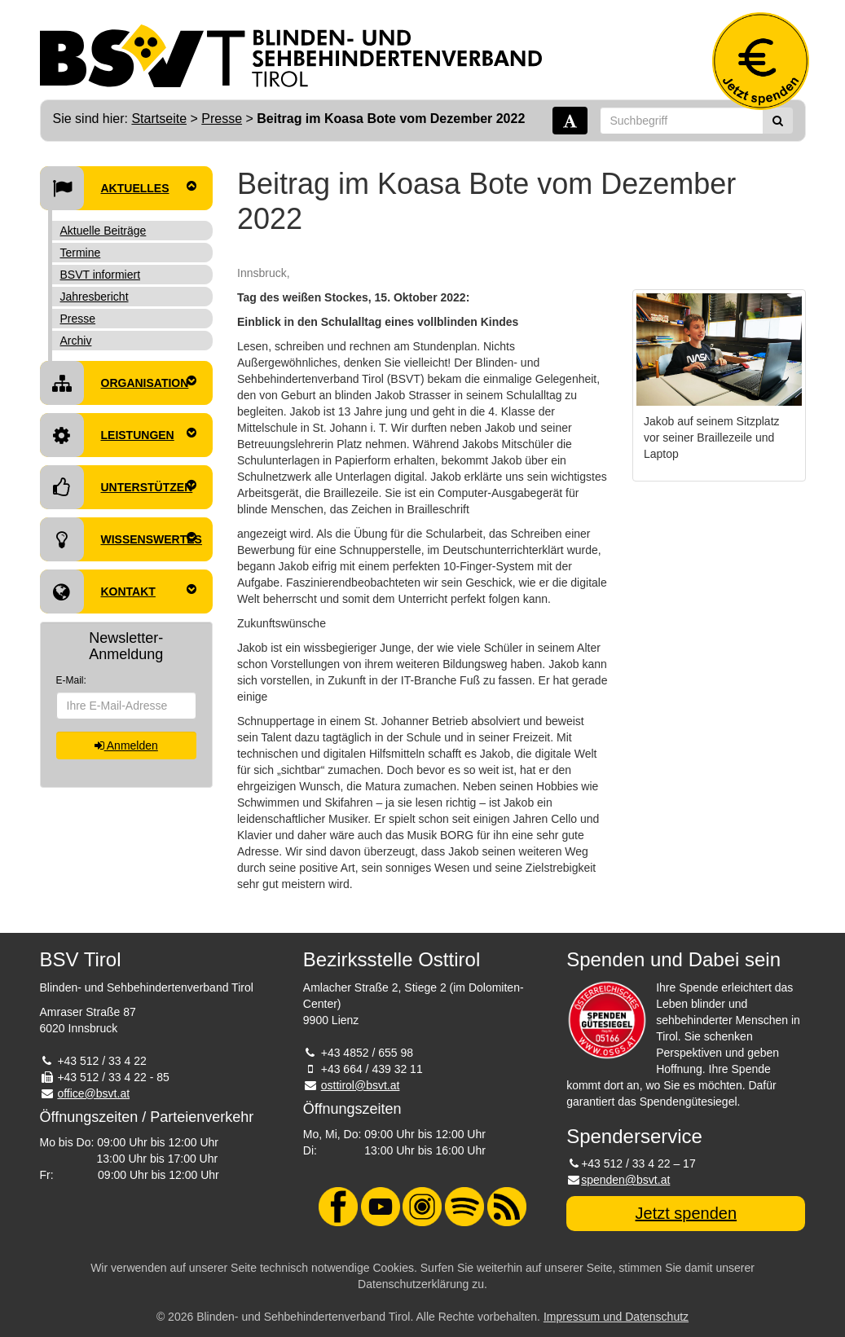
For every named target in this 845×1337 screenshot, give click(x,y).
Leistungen (118, 435)
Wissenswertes (121, 539)
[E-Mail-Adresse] (126, 705)
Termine (80, 252)
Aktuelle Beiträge (103, 230)
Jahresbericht (94, 296)
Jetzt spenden (686, 1213)
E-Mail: (71, 680)
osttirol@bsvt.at (360, 1085)
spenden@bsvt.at (625, 1179)
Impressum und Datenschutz (616, 1316)
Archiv (76, 340)
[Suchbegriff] (682, 120)
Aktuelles (118, 188)
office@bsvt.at (93, 1093)
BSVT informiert (100, 274)
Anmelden (126, 745)
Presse (221, 118)
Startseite (159, 118)
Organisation (118, 383)
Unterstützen (118, 487)
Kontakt (118, 592)
